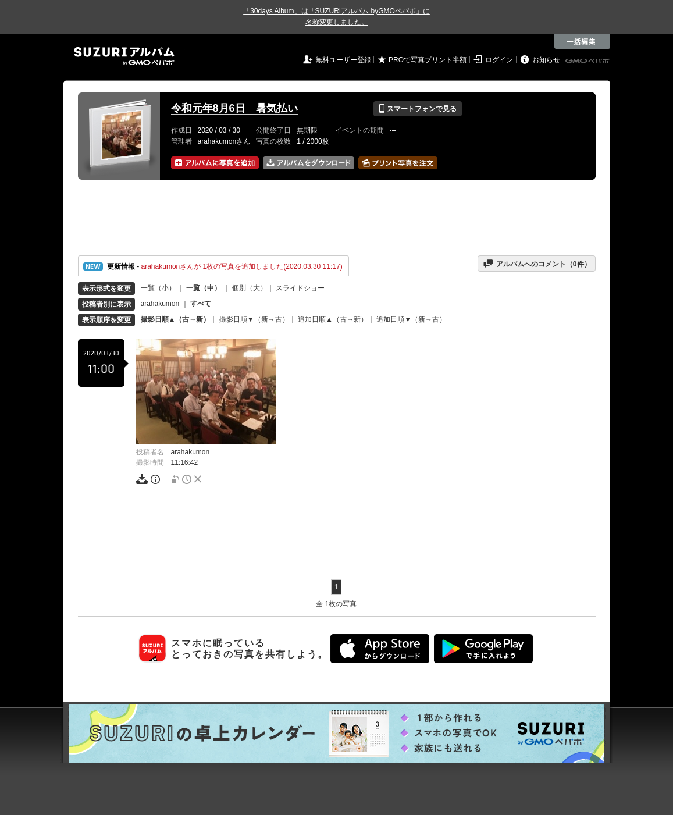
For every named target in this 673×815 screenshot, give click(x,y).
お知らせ (546, 60)
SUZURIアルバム (124, 56)
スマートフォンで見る (417, 108)
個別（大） (249, 288)
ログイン (499, 60)
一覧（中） (203, 288)
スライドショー (300, 288)
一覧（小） (158, 288)
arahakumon (160, 304)
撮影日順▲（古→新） (176, 319)
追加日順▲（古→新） (333, 319)
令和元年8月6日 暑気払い (234, 108)
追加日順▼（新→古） (411, 319)
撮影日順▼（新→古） (254, 319)
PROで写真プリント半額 (428, 60)
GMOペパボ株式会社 (588, 61)
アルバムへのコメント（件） (536, 263)
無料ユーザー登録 (343, 60)
